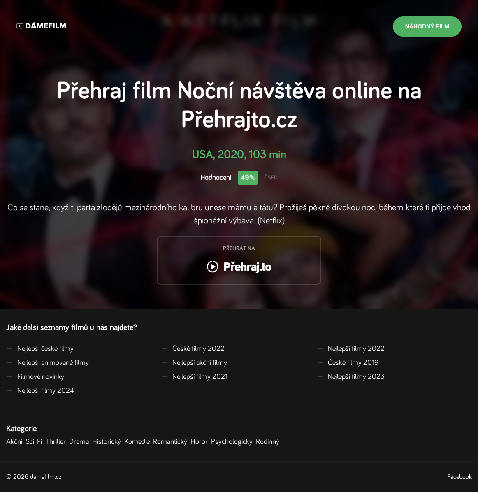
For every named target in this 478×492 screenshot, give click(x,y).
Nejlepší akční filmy (194, 363)
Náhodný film (427, 26)
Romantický (171, 442)
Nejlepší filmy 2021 (194, 377)
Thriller (57, 442)
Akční (16, 442)
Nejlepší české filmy (40, 349)
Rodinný (269, 442)
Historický (108, 442)
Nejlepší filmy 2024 (40, 391)
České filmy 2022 (193, 349)
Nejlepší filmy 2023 (351, 377)
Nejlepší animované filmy (47, 363)
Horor (200, 442)
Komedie (138, 442)
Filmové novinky (35, 377)
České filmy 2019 (347, 363)
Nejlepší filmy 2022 (351, 349)
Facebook (459, 476)
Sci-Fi (35, 442)
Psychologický (233, 442)
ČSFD (271, 178)
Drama (80, 442)
